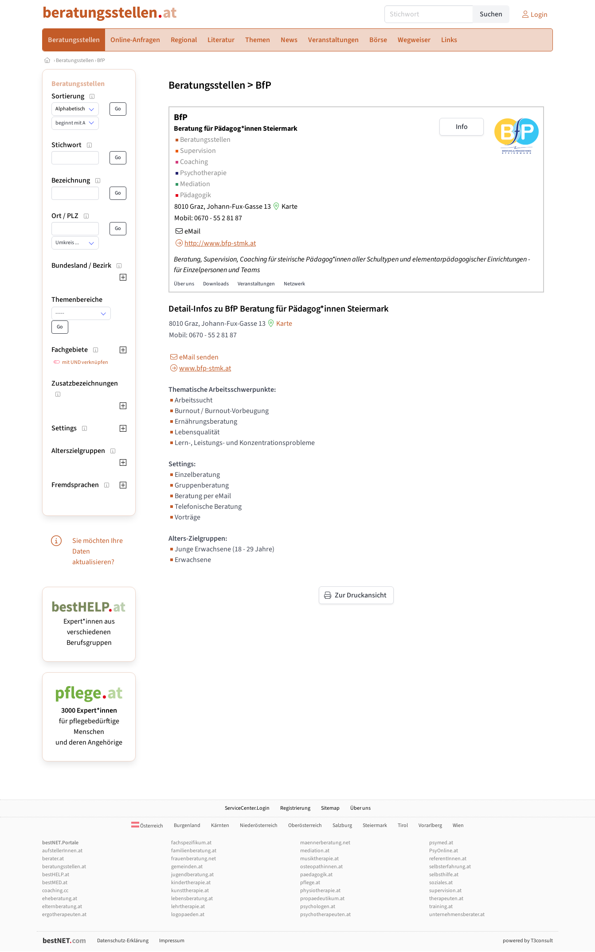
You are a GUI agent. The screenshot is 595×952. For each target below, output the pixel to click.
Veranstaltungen (256, 284)
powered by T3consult (528, 940)
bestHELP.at (55, 874)
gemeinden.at (187, 866)
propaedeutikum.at (322, 898)
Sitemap (330, 808)
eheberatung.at (59, 898)
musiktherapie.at (319, 858)
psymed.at (441, 843)
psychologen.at (317, 906)
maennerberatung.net (325, 843)
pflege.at (310, 882)
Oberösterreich (305, 825)
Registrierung (295, 808)
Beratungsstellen (75, 60)
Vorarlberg (430, 825)
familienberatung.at (193, 850)
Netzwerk (294, 284)
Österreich (147, 826)
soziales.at (441, 882)
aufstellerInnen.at (62, 850)
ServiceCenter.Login (247, 808)
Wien (458, 825)
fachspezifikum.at (191, 843)
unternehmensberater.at (457, 914)
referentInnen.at (447, 858)
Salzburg (342, 825)
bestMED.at (54, 882)
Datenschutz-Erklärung (123, 940)
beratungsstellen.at (64, 866)
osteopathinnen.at (321, 866)
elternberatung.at (62, 906)
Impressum (171, 940)
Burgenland (187, 825)
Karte (284, 206)
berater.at (53, 858)
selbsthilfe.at (443, 874)
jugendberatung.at (192, 874)
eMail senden (193, 357)
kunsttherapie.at (190, 890)
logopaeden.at (187, 914)
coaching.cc (55, 890)
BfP (101, 60)
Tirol (403, 825)
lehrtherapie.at (188, 906)
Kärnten (220, 825)
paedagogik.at (316, 874)
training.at (441, 906)
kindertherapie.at (191, 882)
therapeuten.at (446, 898)
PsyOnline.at (443, 850)
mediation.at (314, 850)
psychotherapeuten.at (325, 914)
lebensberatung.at (192, 898)
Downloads (216, 284)
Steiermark (375, 825)
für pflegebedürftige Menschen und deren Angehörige (88, 721)
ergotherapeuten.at (64, 914)
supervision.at (445, 890)
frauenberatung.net (193, 858)
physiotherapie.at (320, 890)
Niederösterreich (259, 825)
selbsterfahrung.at (450, 866)
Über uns (184, 284)
